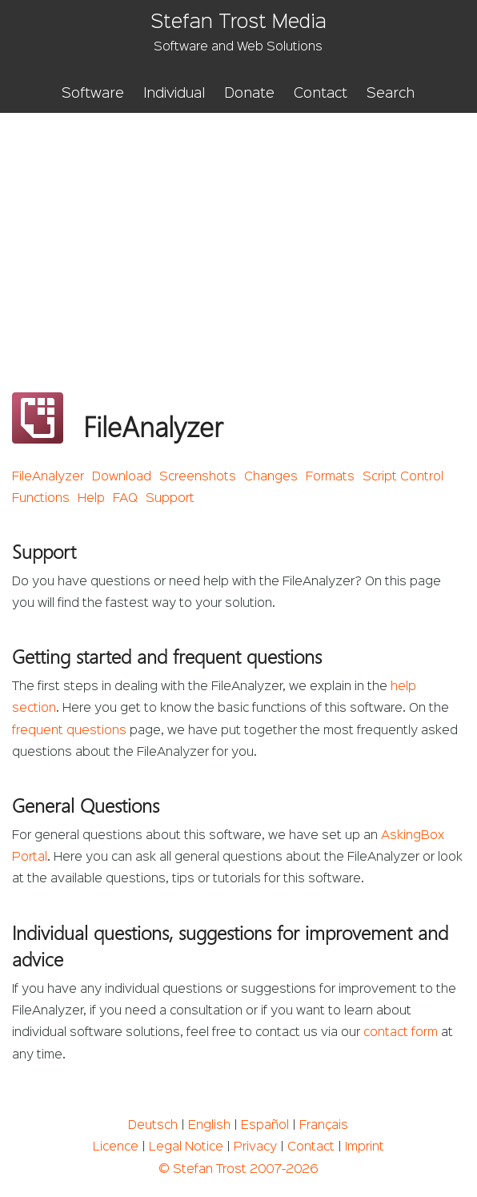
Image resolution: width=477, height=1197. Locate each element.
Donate (249, 93)
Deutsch (153, 1125)
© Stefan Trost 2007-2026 (238, 1169)
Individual (174, 93)
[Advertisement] (238, 233)
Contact (320, 93)
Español (265, 1125)
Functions (41, 498)
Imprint (364, 1147)
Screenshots (197, 477)
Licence (115, 1147)
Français (323, 1125)
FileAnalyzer (48, 477)
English (209, 1125)
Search (391, 93)
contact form (400, 1032)
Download (121, 477)
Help (91, 498)
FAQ (125, 498)
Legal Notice (186, 1147)
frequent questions (69, 731)
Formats (330, 477)
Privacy (255, 1147)
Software (93, 93)
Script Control (403, 477)
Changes (271, 477)
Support (170, 498)
